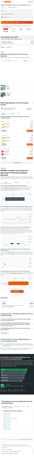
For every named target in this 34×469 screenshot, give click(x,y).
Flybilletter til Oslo (6, 415)
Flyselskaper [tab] (17, 182)
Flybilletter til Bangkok (7, 413)
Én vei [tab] (8, 113)
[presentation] (30, 4)
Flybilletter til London (7, 416)
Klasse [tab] (23, 406)
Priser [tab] (6, 182)
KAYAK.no (4, 439)
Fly (7, 439)
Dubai (8, 86)
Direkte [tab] (18, 113)
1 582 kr (3, 5)
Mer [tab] (28, 182)
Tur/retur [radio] (25, 60)
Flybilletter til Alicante (7, 419)
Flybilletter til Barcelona (7, 427)
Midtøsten (16, 439)
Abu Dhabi (9, 93)
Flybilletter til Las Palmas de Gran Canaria (10, 418)
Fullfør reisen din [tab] (17, 406)
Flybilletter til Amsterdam (7, 421)
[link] (17, 291)
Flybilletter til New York (7, 422)
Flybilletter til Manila (6, 424)
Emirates (8, 384)
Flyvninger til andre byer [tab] (7, 406)
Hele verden (11, 439)
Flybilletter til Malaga (6, 429)
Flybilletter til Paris (6, 426)
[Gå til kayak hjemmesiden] (7, 1)
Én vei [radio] (9, 60)
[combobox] (4, 7)
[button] (2, 2)
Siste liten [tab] (13, 113)
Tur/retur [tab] (3, 113)
